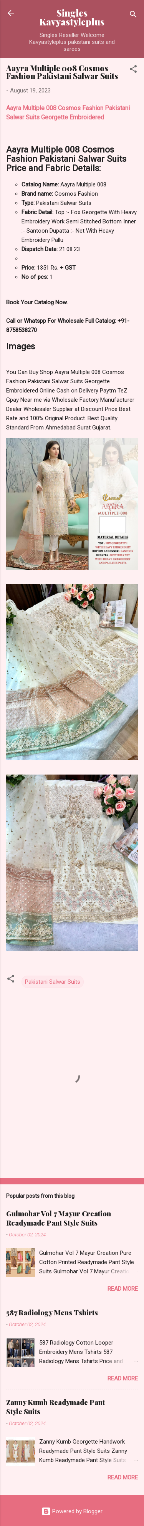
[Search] (133, 15)
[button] (133, 70)
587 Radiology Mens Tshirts (52, 1312)
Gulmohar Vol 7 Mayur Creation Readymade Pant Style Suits (58, 1218)
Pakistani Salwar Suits (52, 981)
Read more (123, 1288)
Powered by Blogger (72, 1511)
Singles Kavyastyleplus (72, 17)
